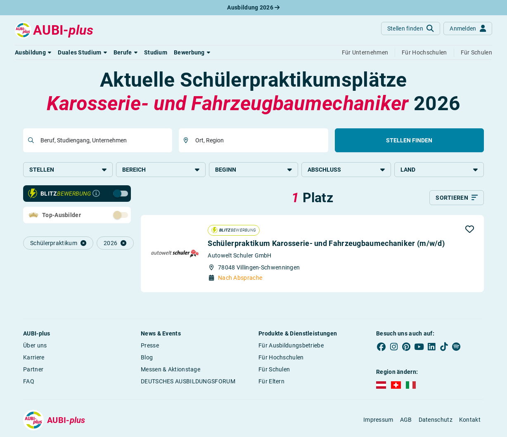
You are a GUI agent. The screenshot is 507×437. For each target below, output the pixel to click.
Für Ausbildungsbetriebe (291, 345)
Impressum (378, 419)
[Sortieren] (456, 197)
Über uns (35, 345)
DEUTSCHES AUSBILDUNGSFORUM (188, 381)
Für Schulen (274, 369)
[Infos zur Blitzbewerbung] (96, 193)
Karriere (33, 357)
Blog (147, 357)
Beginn (253, 169)
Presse (150, 345)
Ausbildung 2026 (253, 7)
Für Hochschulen (281, 357)
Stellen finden (409, 140)
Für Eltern (271, 381)
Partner (33, 369)
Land (439, 169)
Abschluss (346, 169)
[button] (33, 52)
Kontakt (470, 419)
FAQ (28, 381)
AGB (406, 419)
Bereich (160, 169)
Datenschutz (436, 419)
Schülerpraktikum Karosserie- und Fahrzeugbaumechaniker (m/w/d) (326, 243)
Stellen (68, 169)
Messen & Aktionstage (170, 369)
